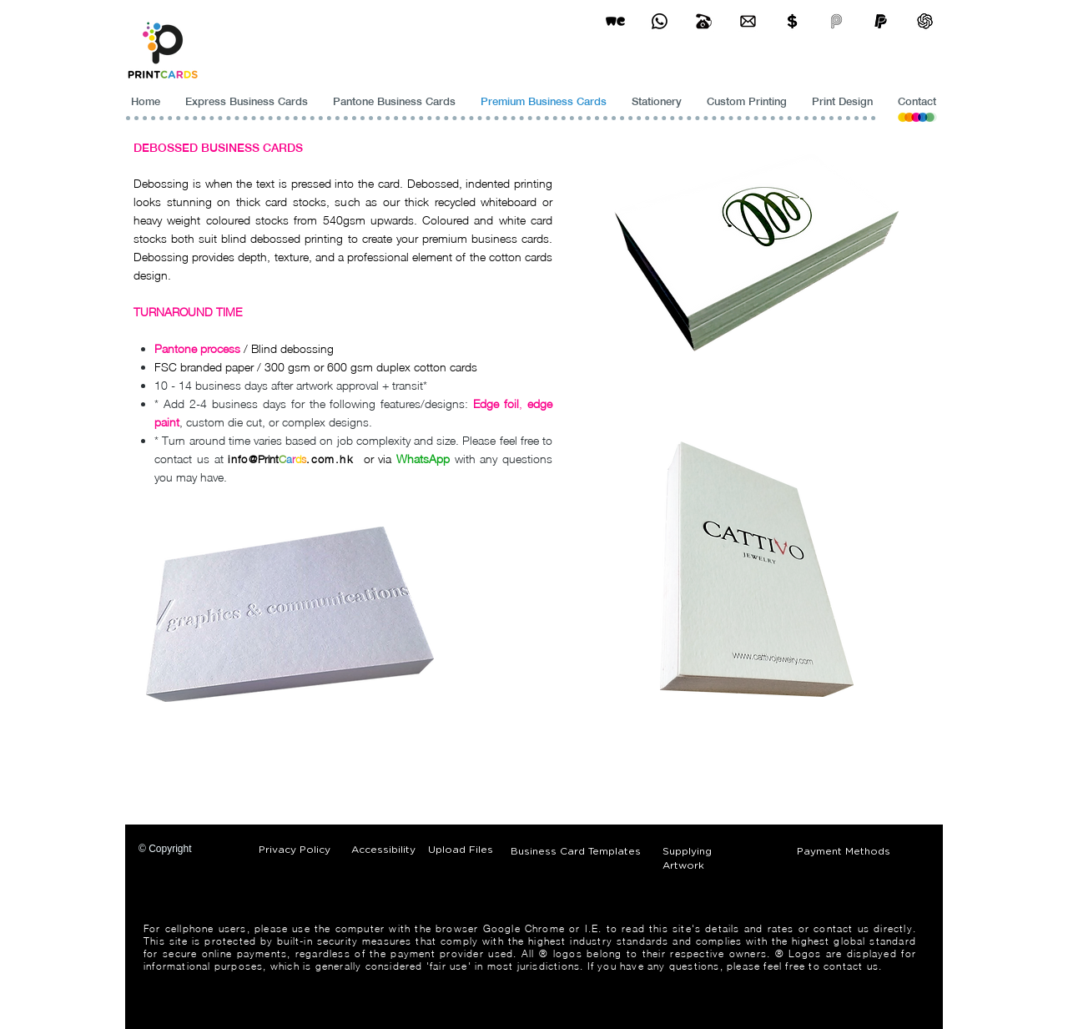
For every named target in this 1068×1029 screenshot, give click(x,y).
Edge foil (496, 403)
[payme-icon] (836, 21)
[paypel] (880, 21)
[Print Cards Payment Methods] (792, 21)
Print (268, 459)
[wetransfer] (615, 21)
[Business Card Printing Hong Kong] (659, 21)
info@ (243, 459)
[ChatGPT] (924, 21)
